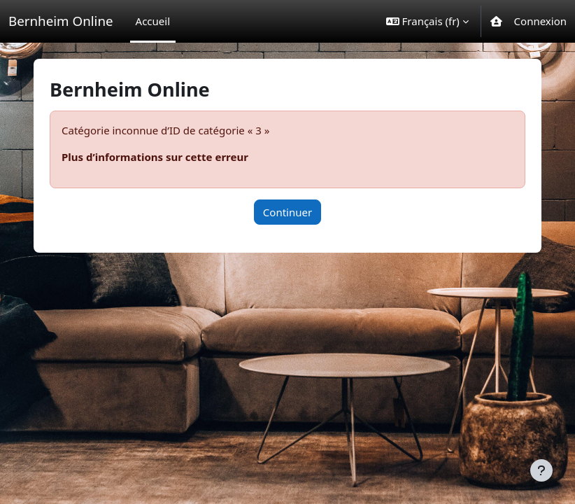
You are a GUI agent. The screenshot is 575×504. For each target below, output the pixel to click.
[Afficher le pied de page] (541, 470)
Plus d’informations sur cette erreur (155, 157)
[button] (427, 21)
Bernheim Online (60, 20)
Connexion (540, 21)
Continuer (287, 212)
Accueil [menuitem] (153, 21)
